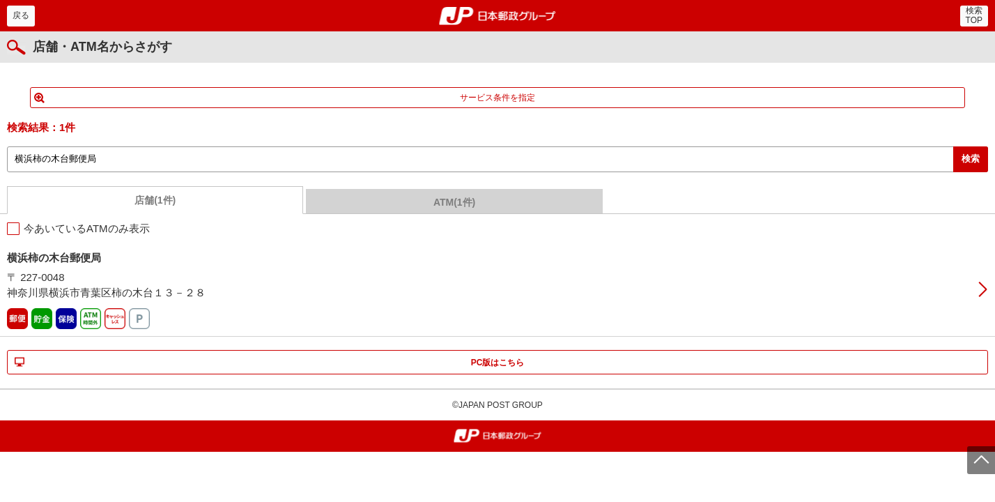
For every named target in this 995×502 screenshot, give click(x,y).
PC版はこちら (498, 362)
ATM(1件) (454, 202)
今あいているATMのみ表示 (87, 228)
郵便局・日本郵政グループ (498, 16)
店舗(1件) (155, 200)
